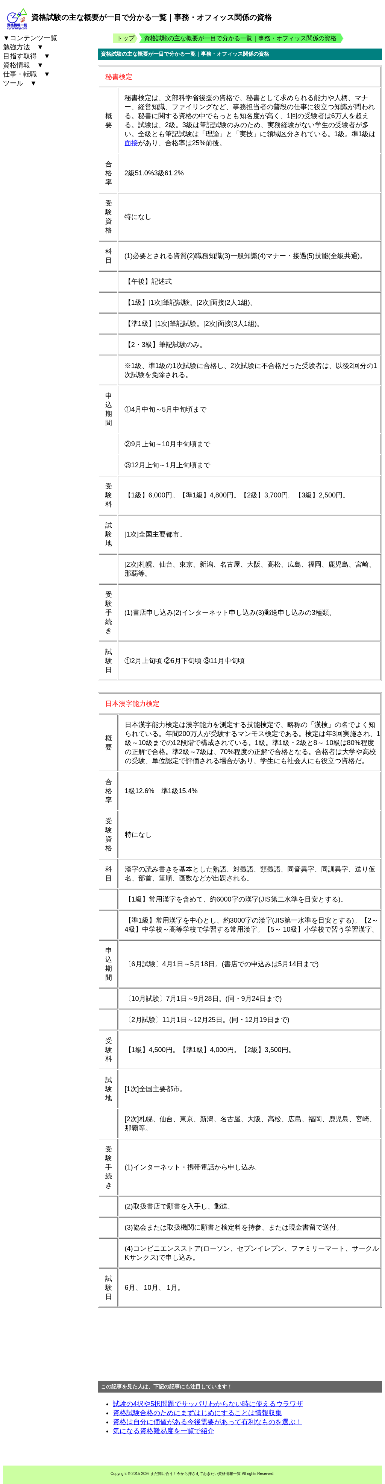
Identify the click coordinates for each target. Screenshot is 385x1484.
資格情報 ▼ (23, 65)
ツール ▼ (20, 83)
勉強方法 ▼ (23, 47)
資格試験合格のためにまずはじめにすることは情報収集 (197, 1413)
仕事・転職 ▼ (26, 74)
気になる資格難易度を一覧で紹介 (163, 1431)
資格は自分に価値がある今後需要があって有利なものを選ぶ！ (207, 1422)
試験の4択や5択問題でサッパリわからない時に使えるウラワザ (208, 1404)
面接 (131, 143)
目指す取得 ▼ (26, 56)
